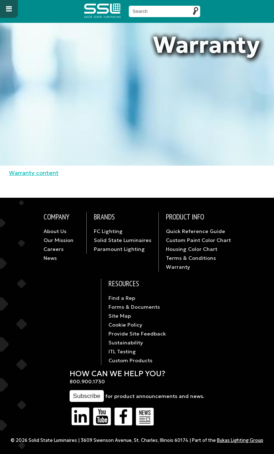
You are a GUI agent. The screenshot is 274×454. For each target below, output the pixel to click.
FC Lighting (108, 231)
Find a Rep (121, 298)
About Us (55, 231)
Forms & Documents (134, 307)
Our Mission (58, 240)
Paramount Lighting (119, 249)
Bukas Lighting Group (240, 440)
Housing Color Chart (191, 249)
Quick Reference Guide (195, 231)
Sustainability (125, 342)
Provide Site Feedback (137, 334)
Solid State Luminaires (122, 240)
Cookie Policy (125, 325)
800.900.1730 (87, 381)
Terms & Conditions (191, 258)
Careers (54, 249)
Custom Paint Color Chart (198, 240)
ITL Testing (122, 351)
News (50, 258)
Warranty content (34, 172)
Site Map (119, 316)
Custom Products (130, 360)
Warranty (178, 267)
